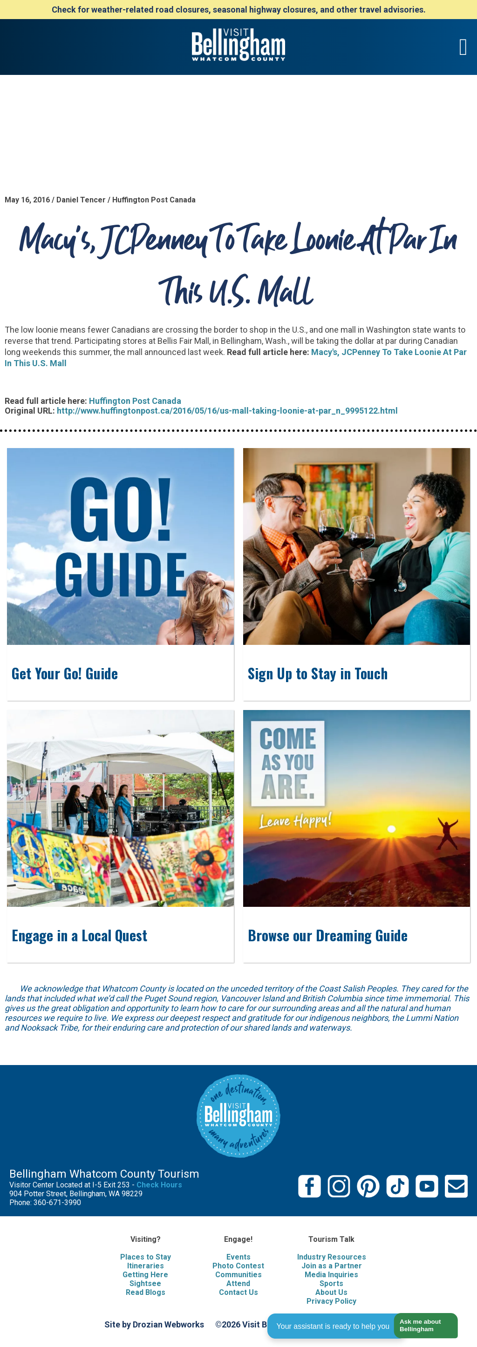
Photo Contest (238, 1265)
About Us (331, 1292)
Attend (238, 1283)
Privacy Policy (331, 1301)
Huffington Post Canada (135, 401)
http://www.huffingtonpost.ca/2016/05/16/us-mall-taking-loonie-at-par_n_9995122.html (227, 410)
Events (238, 1257)
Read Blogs (145, 1292)
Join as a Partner (331, 1265)
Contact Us (238, 1292)
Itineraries (145, 1265)
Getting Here (145, 1274)
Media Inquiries (331, 1274)
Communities (238, 1274)
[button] (422, 1326)
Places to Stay (145, 1257)
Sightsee (145, 1283)
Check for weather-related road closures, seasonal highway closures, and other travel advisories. (239, 9)
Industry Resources (331, 1257)
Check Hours (159, 1184)
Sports (331, 1283)
